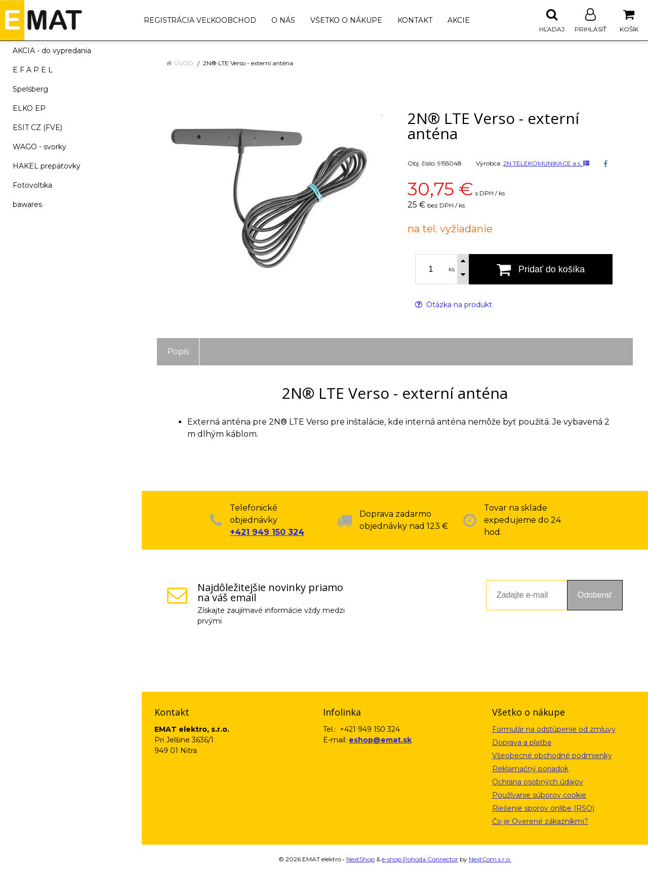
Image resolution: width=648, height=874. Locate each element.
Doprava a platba (521, 742)
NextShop (360, 859)
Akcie (459, 20)
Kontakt (414, 20)
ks (452, 269)
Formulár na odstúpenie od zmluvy (554, 729)
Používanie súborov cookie (539, 795)
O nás (283, 20)
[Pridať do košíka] (541, 269)
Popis (178, 351)
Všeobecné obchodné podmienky (552, 755)
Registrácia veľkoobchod (200, 20)
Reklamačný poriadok (530, 768)
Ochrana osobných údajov (537, 781)
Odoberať (595, 595)
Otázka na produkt (453, 304)
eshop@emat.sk (380, 739)
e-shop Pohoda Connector (420, 859)
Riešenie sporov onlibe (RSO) (543, 808)
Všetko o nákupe (346, 20)
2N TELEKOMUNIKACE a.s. (546, 163)
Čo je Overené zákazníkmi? (540, 821)
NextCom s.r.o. (490, 859)
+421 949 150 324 (267, 532)
